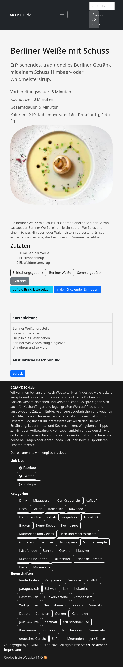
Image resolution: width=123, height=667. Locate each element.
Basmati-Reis (28, 597)
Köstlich (92, 580)
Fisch (23, 509)
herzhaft (51, 622)
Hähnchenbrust (72, 630)
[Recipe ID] (102, 6)
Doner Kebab (46, 525)
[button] (18, 165)
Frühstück (91, 517)
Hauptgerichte (30, 517)
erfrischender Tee (76, 622)
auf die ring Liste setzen (31, 289)
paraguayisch (29, 588)
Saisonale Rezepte (89, 559)
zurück (18, 373)
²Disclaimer (97, 645)
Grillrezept (27, 542)
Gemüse (46, 542)
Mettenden (75, 638)
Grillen (37, 509)
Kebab (51, 517)
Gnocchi (78, 605)
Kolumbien (80, 613)
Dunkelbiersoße (56, 597)
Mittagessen (42, 500)
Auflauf (91, 500)
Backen (24, 525)
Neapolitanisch (54, 605)
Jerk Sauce (97, 638)
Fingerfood (70, 517)
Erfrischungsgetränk (28, 272)
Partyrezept (53, 580)
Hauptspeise (68, 542)
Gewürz (64, 550)
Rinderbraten (29, 580)
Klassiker (82, 550)
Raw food (76, 509)
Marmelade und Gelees (36, 534)
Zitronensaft (83, 597)
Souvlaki (95, 605)
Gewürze (74, 580)
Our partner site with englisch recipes (38, 452)
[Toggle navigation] (62, 14)
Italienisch (55, 509)
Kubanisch (82, 588)
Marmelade (41, 567)
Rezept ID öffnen (95, 19)
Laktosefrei (61, 559)
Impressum (12, 649)
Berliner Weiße (60, 272)
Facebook (28, 467)
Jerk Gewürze (29, 622)
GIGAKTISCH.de (16, 15)
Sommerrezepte (95, 542)
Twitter (26, 476)
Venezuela (97, 630)
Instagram (29, 484)
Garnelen (42, 613)
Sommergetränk (89, 272)
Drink (23, 500)
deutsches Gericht (32, 638)
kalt (65, 588)
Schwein (51, 588)
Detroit (24, 613)
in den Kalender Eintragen (77, 289)
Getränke (20, 281)
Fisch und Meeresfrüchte (78, 534)
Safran (57, 638)
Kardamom (27, 630)
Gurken (60, 613)
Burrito (48, 550)
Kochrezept (69, 525)
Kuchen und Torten (33, 559)
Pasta (23, 567)
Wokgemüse (28, 605)
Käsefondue (28, 550)
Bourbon (48, 630)
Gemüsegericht (68, 500)
